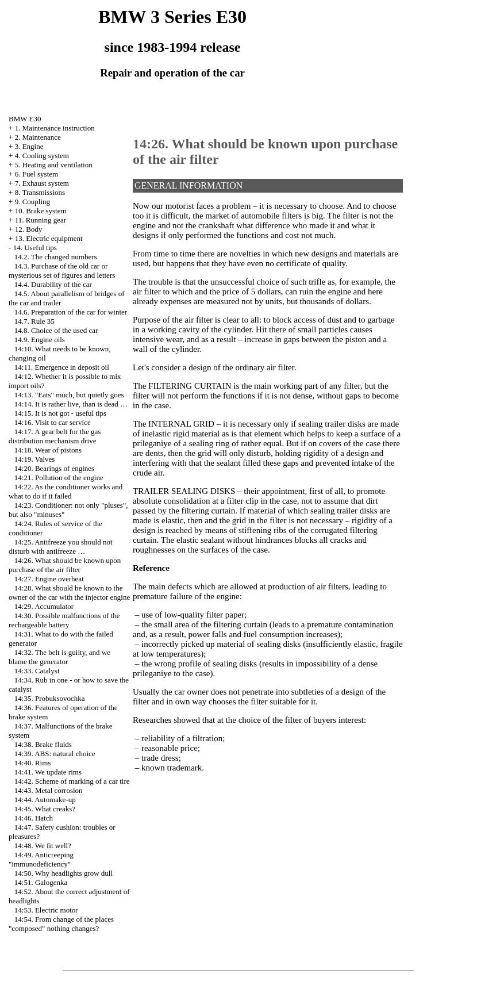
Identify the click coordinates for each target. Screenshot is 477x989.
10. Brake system (41, 210)
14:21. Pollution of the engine (58, 477)
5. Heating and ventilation (54, 164)
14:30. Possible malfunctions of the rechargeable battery (64, 620)
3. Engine (29, 146)
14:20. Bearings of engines (54, 468)
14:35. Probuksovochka (49, 698)
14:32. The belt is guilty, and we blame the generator (59, 657)
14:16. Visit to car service (52, 422)
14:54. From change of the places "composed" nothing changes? (61, 924)
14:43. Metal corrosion (48, 790)
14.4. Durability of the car (53, 284)
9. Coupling (32, 201)
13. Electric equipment (49, 238)
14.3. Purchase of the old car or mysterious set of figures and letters (62, 270)
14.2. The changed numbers (55, 256)
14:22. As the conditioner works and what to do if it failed (65, 491)
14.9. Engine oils (39, 339)
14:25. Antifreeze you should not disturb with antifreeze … (61, 546)
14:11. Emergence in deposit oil (61, 367)
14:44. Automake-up (45, 799)
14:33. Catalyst (37, 670)
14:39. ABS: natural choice (54, 753)
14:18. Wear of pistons (48, 450)
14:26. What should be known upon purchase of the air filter (65, 565)
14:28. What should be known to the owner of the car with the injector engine (69, 592)
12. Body (29, 229)
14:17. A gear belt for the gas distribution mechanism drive (55, 436)
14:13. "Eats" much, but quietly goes (69, 394)
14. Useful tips (35, 247)
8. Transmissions (40, 192)
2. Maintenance (38, 137)
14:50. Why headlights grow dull (63, 873)
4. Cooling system (42, 155)
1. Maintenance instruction (55, 128)
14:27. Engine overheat (49, 578)
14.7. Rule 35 (34, 321)
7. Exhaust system (42, 183)
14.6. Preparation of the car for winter (70, 312)
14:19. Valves (34, 459)
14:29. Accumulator (44, 606)
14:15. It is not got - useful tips (60, 413)
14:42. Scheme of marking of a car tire (72, 781)
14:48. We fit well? (42, 845)
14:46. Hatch (33, 818)
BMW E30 (25, 118)
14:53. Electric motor (46, 910)
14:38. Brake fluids (43, 744)
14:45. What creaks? (44, 808)
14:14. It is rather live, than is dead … (71, 404)
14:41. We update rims (48, 772)
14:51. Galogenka (40, 882)
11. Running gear (40, 220)
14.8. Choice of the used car (56, 330)
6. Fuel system (36, 174)
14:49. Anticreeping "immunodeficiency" (41, 859)
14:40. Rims (32, 762)
